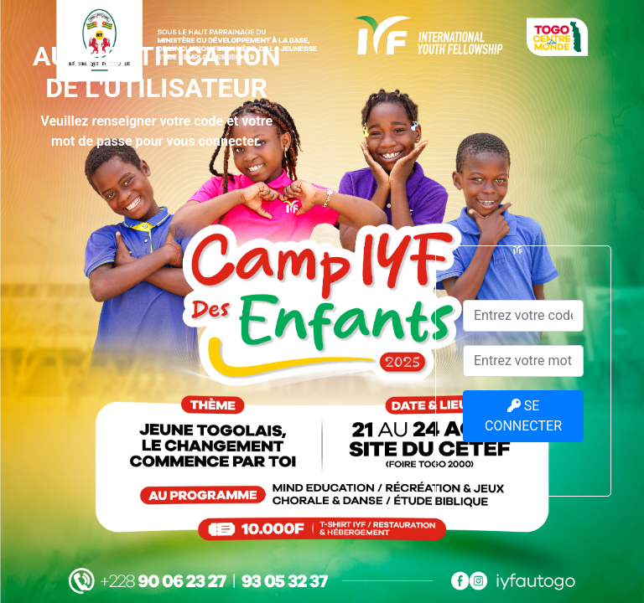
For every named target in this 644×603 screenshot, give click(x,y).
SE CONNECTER (523, 416)
